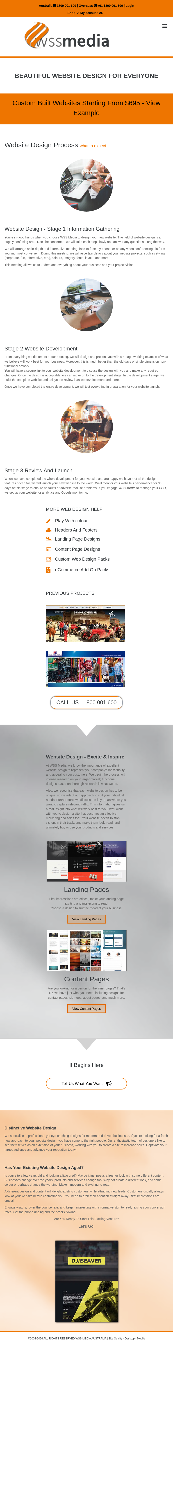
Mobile (141, 1338)
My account (89, 13)
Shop (71, 13)
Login (129, 5)
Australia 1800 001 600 (57, 5)
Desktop (130, 1338)
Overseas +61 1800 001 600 (101, 5)
